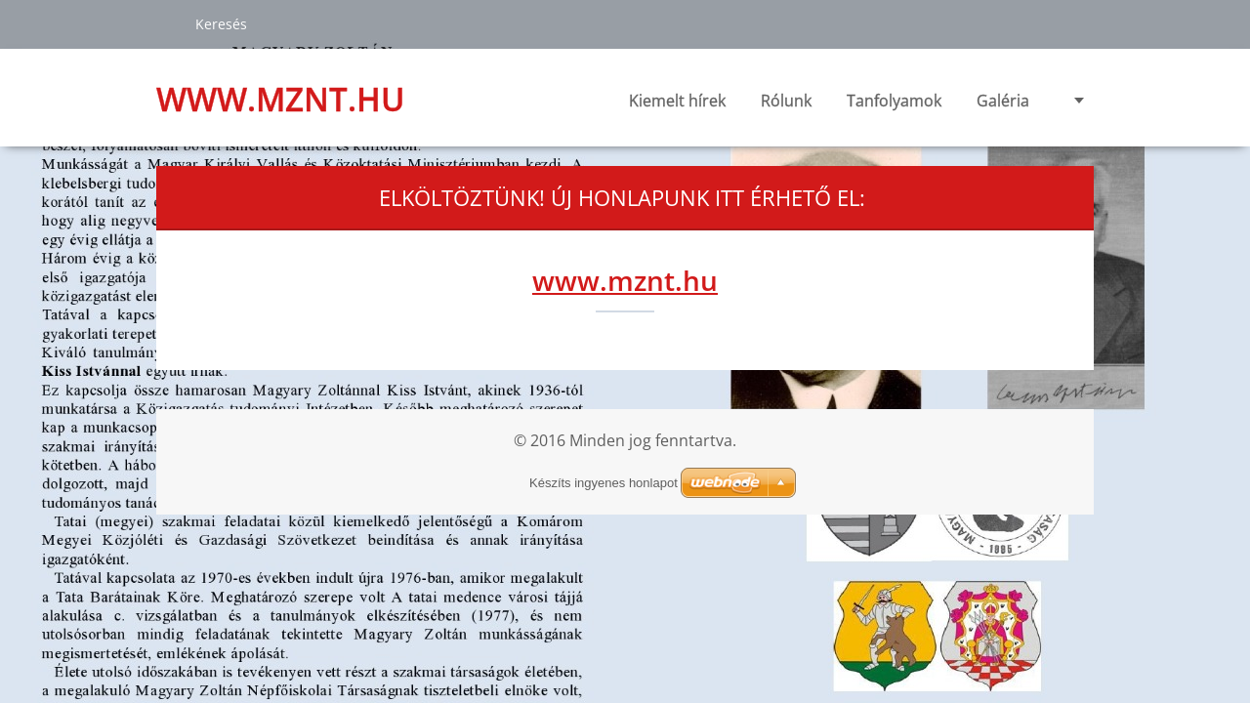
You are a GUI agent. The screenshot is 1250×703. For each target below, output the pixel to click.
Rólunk (786, 106)
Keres (168, 23)
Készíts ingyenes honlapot (603, 483)
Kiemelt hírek (677, 100)
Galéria (1003, 100)
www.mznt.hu (625, 280)
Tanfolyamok (894, 106)
